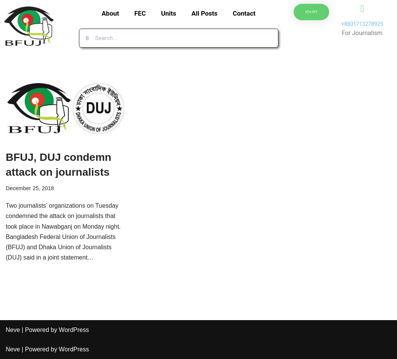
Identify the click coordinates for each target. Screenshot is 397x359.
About (110, 13)
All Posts (204, 13)
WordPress (74, 330)
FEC (140, 13)
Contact (244, 13)
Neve (13, 330)
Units (168, 13)
